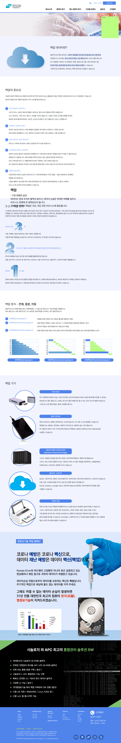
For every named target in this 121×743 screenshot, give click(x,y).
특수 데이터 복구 (75, 9)
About (19, 711)
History (19, 716)
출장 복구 (50, 716)
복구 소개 (35, 714)
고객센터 (113, 9)
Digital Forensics (53, 720)
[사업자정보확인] (43, 735)
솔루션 (102, 9)
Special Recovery (50, 712)
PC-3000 (65, 717)
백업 (64, 714)
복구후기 (80, 721)
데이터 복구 (60, 9)
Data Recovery (37, 711)
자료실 (79, 717)
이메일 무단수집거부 (37, 728)
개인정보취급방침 (20, 728)
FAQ (79, 716)
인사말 (19, 714)
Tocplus (104, 17)
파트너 (19, 721)
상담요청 (109, 3)
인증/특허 (20, 717)
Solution (65, 711)
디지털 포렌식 (91, 9)
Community (81, 711)
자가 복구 (50, 717)
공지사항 (80, 714)
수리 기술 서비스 (66, 719)
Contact (20, 719)
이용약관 (29, 728)
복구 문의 (35, 717)
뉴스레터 (80, 719)
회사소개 (49, 9)
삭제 (64, 716)
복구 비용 (35, 716)
